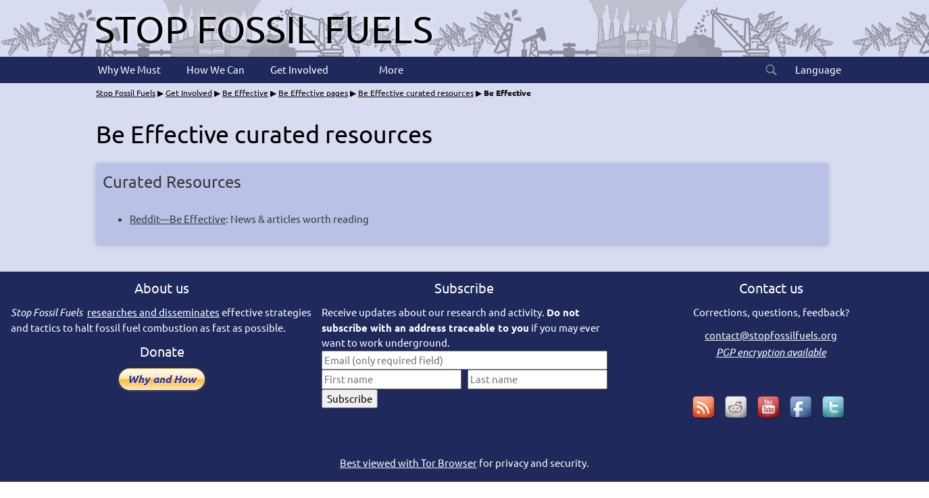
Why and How (162, 379)
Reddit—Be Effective (178, 218)
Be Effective (245, 92)
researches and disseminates (153, 311)
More (390, 69)
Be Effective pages (313, 92)
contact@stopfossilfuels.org (771, 334)
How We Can (214, 69)
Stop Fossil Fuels (264, 28)
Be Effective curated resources (416, 92)
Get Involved (298, 69)
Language (817, 69)
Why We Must (128, 69)
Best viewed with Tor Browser (408, 462)
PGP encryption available (771, 352)
